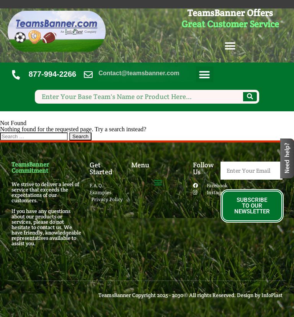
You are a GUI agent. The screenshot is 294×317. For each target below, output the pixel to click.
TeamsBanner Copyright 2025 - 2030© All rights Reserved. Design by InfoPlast (190, 295)
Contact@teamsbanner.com (138, 73)
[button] (230, 46)
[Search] (250, 96)
